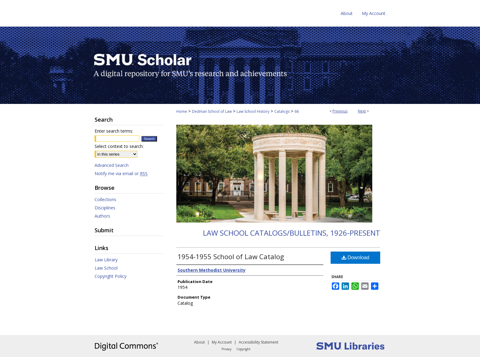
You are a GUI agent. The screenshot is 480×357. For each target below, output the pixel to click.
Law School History (253, 111)
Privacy (226, 349)
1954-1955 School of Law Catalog (231, 256)
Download (355, 257)
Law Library (106, 260)
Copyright (243, 349)
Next (362, 111)
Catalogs (282, 111)
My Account (222, 342)
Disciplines (105, 208)
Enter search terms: (114, 131)
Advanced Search (112, 165)
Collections (105, 199)
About (199, 342)
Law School (106, 268)
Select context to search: (119, 146)
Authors (102, 216)
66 (296, 111)
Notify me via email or (121, 173)
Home (181, 111)
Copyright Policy (110, 276)
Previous (339, 111)
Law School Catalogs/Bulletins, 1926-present (291, 233)
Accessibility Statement (258, 342)
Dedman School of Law (212, 111)
